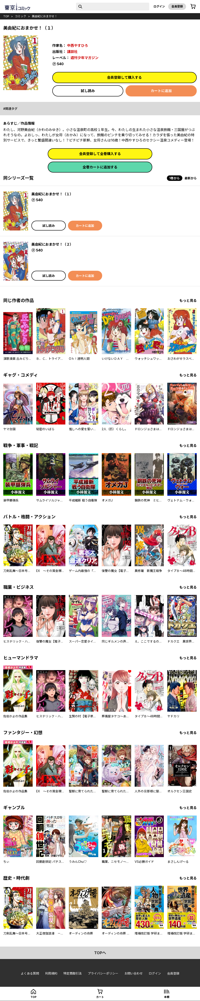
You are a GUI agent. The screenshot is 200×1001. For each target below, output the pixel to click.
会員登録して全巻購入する (100, 154)
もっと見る (188, 300)
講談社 (72, 51)
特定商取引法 (72, 973)
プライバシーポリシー (103, 973)
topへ (100, 952)
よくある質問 (30, 973)
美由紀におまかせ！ (44, 16)
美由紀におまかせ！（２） (52, 244)
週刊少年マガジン (84, 58)
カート (100, 997)
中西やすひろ (77, 45)
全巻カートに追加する (100, 167)
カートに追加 (161, 91)
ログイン (159, 6)
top (6, 16)
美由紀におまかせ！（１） (52, 194)
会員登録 (177, 6)
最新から (191, 178)
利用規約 (51, 973)
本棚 (166, 997)
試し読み (88, 91)
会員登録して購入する (124, 77)
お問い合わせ (133, 973)
